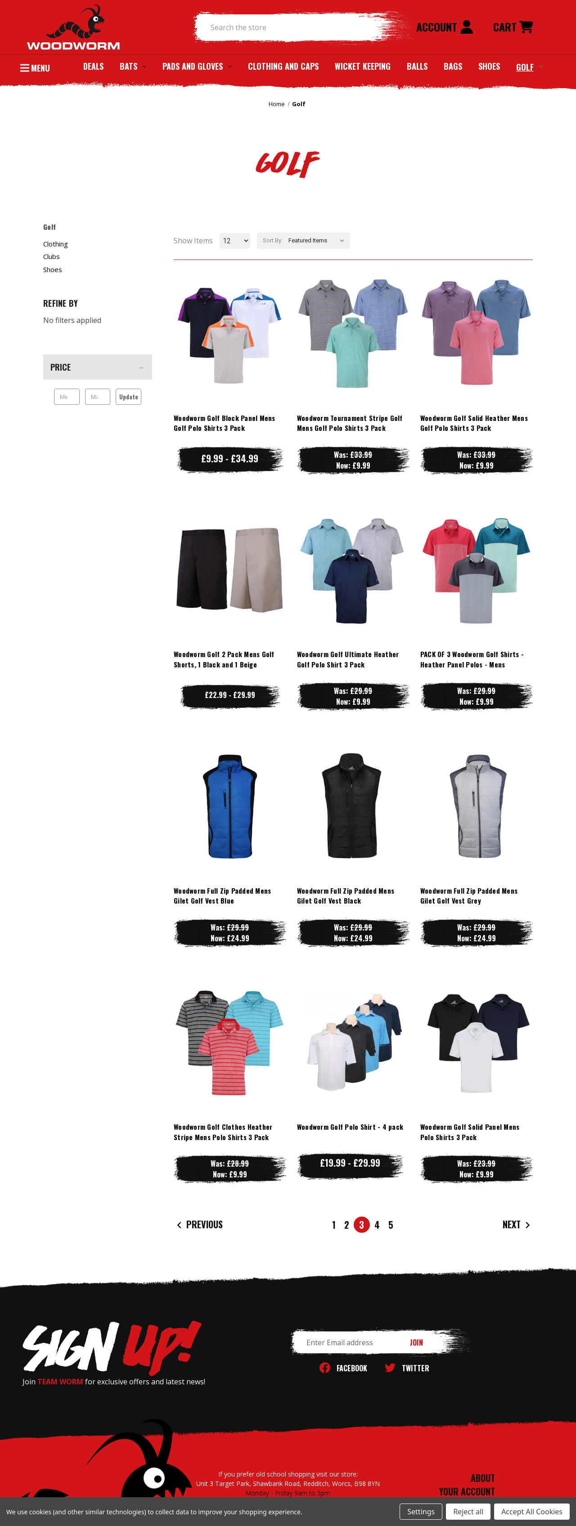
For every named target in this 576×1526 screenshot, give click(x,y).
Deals (93, 66)
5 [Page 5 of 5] (390, 1224)
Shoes (489, 66)
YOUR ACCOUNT (467, 1491)
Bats (133, 66)
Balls (417, 66)
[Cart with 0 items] (513, 27)
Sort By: (273, 240)
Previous (199, 1224)
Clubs (51, 256)
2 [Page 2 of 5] (346, 1224)
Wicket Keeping (363, 66)
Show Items (193, 241)
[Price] (97, 367)
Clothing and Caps (283, 66)
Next (517, 1224)
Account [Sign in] (444, 26)
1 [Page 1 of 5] (334, 1224)
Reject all (468, 1512)
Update (128, 396)
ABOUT (483, 1478)
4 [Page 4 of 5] (377, 1224)
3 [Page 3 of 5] (361, 1224)
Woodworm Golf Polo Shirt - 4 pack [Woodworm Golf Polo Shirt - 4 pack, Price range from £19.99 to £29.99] (350, 1127)
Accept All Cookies (531, 1512)
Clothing (55, 243)
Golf (529, 66)
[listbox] (318, 240)
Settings (421, 1512)
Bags (453, 66)
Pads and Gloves (197, 66)
